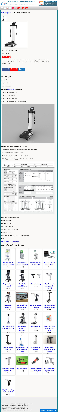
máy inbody (16, 241)
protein (7, 241)
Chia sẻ (6, 69)
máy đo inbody (10, 89)
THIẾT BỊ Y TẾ (6, 13)
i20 (11, 241)
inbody (3, 241)
